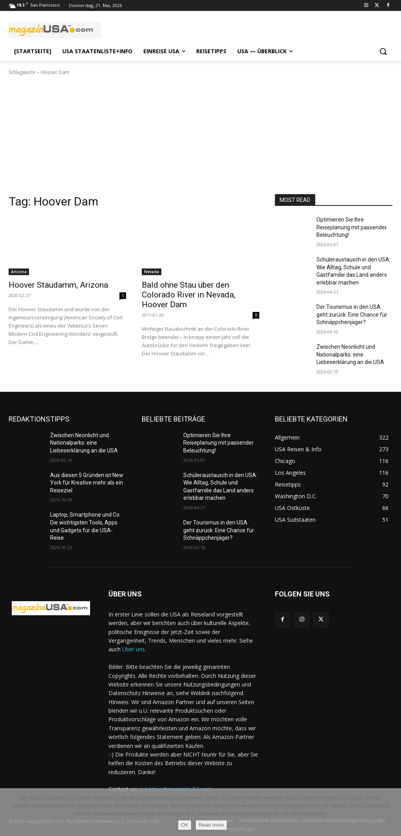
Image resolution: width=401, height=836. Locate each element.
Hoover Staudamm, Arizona (58, 285)
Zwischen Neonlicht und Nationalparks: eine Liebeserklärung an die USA (350, 354)
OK (184, 825)
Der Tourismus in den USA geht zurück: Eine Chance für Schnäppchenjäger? (351, 314)
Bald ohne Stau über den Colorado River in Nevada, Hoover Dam (188, 294)
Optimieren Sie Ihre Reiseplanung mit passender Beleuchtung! (351, 227)
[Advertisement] (200, 135)
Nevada (151, 271)
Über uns (133, 649)
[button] (383, 51)
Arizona (19, 271)
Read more (211, 825)
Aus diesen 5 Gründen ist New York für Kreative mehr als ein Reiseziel (86, 483)
